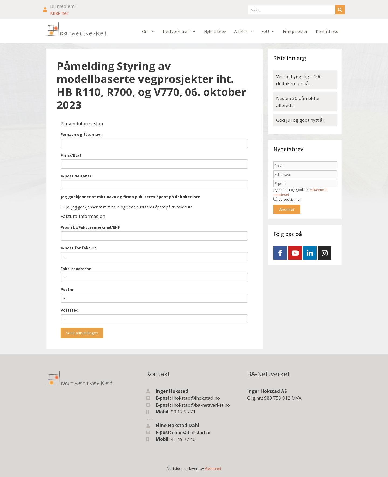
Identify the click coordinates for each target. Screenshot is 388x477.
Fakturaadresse (76, 268)
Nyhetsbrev (215, 31)
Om (150, 31)
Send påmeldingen (82, 332)
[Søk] (340, 9)
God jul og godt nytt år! (300, 120)
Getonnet (213, 468)
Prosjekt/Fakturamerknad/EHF (90, 227)
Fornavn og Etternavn (82, 134)
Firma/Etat (71, 155)
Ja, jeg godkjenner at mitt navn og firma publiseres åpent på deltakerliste (127, 207)
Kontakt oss (327, 31)
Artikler (245, 31)
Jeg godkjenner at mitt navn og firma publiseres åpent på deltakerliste (130, 196)
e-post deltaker (76, 176)
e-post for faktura (79, 247)
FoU (270, 31)
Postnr (67, 289)
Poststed (69, 310)
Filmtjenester (295, 31)
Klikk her (59, 13)
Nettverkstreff (181, 31)
